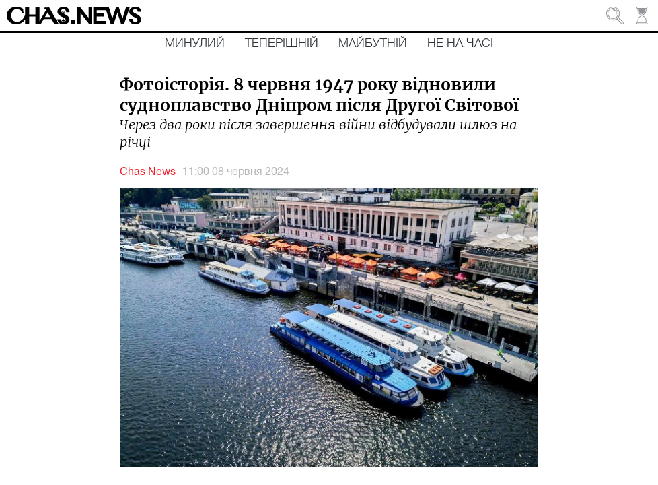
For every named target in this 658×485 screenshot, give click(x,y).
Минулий (195, 43)
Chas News (148, 172)
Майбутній (372, 43)
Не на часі (460, 43)
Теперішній (281, 43)
